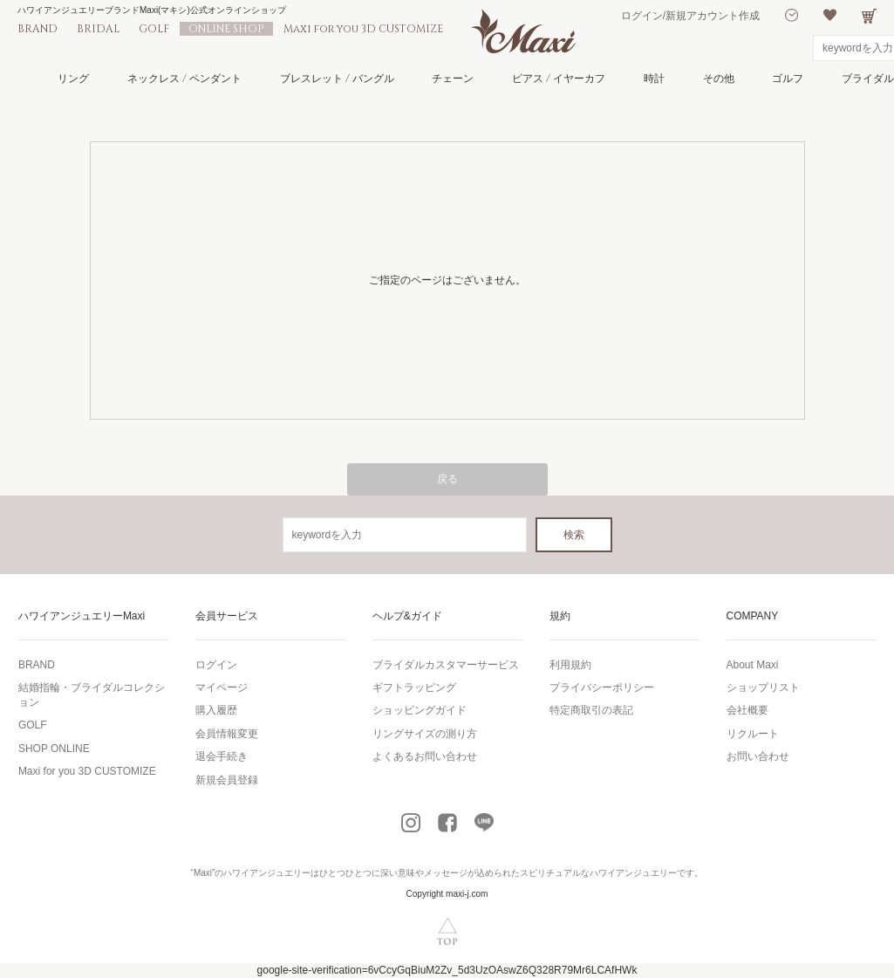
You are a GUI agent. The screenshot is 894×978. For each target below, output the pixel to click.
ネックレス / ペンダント (184, 78)
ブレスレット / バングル (337, 78)
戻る (447, 479)
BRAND (37, 29)
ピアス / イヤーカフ (558, 78)
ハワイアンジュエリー (267, 873)
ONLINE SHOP (226, 29)
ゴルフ (787, 78)
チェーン (453, 78)
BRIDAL (98, 29)
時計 (654, 78)
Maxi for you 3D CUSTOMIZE (363, 29)
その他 (718, 78)
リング (73, 78)
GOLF (154, 29)
